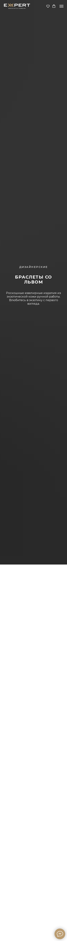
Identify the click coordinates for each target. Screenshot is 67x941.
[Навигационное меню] (61, 6)
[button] (48, 6)
